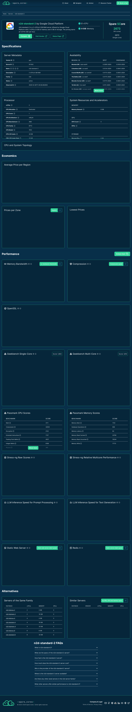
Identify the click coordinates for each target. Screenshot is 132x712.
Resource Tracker (105, 3)
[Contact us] (105, 703)
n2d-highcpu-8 (10, 630)
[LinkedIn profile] (119, 703)
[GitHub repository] (109, 703)
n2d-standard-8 (11, 634)
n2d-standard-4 (11, 622)
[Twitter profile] (129, 703)
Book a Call (123, 3)
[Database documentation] (112, 703)
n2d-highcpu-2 (10, 610)
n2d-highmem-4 (11, 626)
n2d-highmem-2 (11, 614)
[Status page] (115, 703)
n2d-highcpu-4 (10, 618)
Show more (99, 90)
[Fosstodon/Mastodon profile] (125, 703)
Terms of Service (88, 704)
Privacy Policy (98, 704)
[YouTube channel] (122, 703)
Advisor (90, 3)
